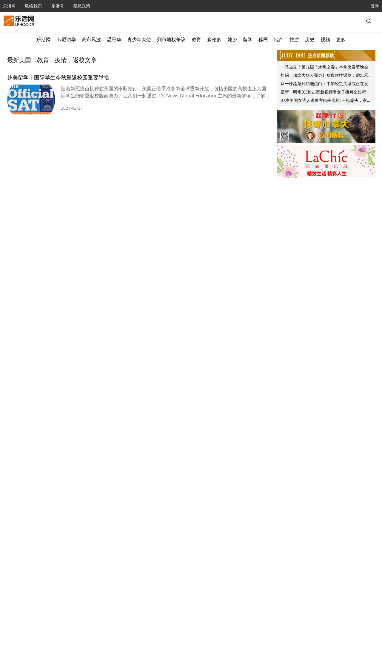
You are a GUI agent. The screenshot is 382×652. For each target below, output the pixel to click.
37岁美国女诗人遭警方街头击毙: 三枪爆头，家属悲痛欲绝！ (326, 101)
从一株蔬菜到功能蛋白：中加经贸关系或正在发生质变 (324, 84)
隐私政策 (81, 6)
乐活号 (57, 6)
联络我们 (33, 6)
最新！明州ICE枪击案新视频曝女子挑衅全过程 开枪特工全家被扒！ (326, 92)
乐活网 (9, 6)
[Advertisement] (326, 218)
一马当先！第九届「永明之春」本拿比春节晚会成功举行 (324, 67)
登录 (375, 6)
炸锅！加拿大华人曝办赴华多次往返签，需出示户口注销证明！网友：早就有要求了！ (324, 75)
